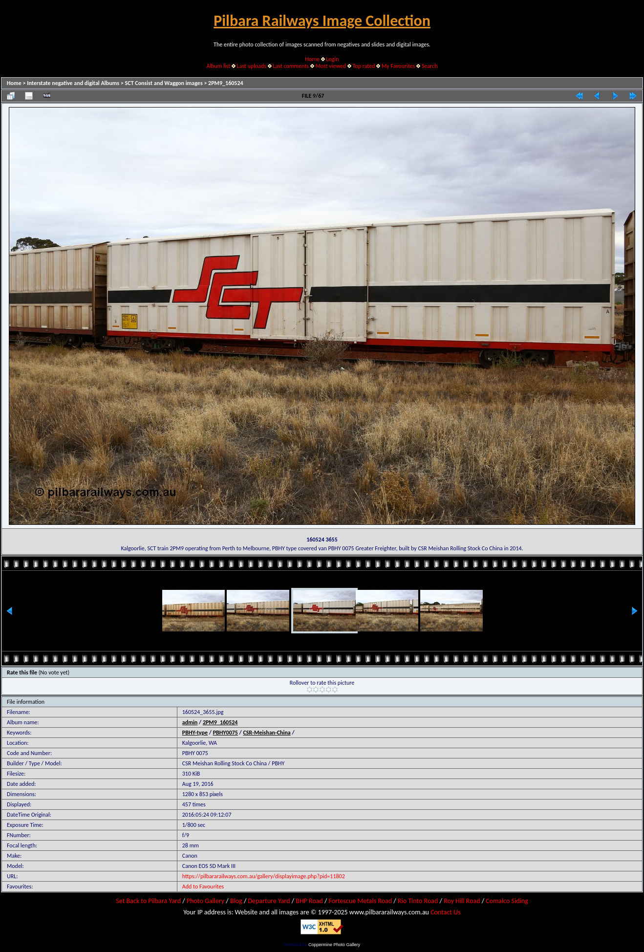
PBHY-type (195, 732)
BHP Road (309, 901)
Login (332, 59)
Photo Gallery (205, 901)
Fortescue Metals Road (360, 901)
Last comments (291, 66)
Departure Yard (269, 901)
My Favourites (398, 66)
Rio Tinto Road (418, 901)
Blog (236, 901)
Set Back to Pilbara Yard (148, 901)
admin (190, 722)
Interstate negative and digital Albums (73, 83)
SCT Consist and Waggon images (164, 83)
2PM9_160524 (225, 83)
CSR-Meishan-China (266, 732)
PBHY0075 (225, 732)
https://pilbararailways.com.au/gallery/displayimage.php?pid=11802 (263, 876)
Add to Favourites (203, 886)
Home (312, 59)
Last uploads (252, 66)
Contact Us (445, 912)
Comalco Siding (507, 901)
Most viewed (330, 66)
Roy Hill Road (462, 901)
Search (430, 66)
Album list (218, 66)
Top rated (364, 66)
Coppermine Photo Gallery (334, 944)
